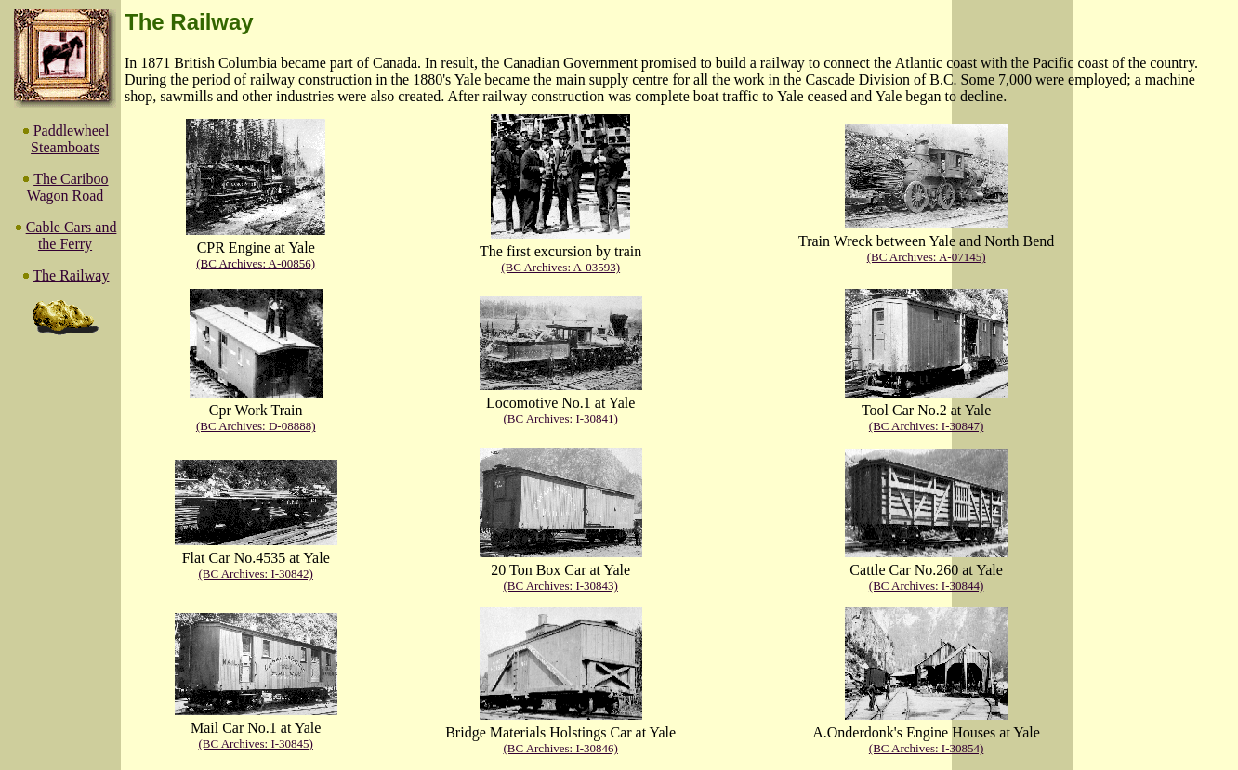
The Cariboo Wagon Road (68, 187)
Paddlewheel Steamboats (70, 139)
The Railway (71, 275)
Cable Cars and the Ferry (71, 235)
